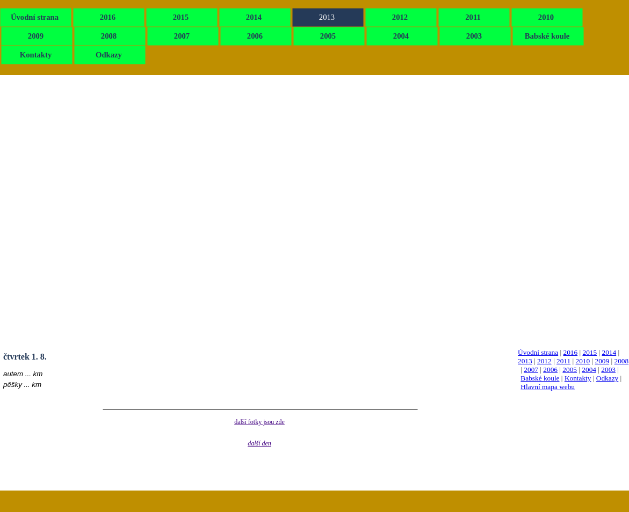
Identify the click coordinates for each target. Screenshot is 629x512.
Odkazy (607, 378)
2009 (602, 361)
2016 (570, 352)
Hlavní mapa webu (547, 387)
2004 (589, 369)
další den (259, 443)
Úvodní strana (538, 352)
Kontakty (578, 378)
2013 (525, 361)
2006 (550, 369)
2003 (608, 369)
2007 (531, 369)
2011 (563, 361)
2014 (609, 352)
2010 (583, 361)
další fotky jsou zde (259, 422)
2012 (544, 361)
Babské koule (539, 378)
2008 (621, 361)
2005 (569, 369)
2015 (589, 352)
